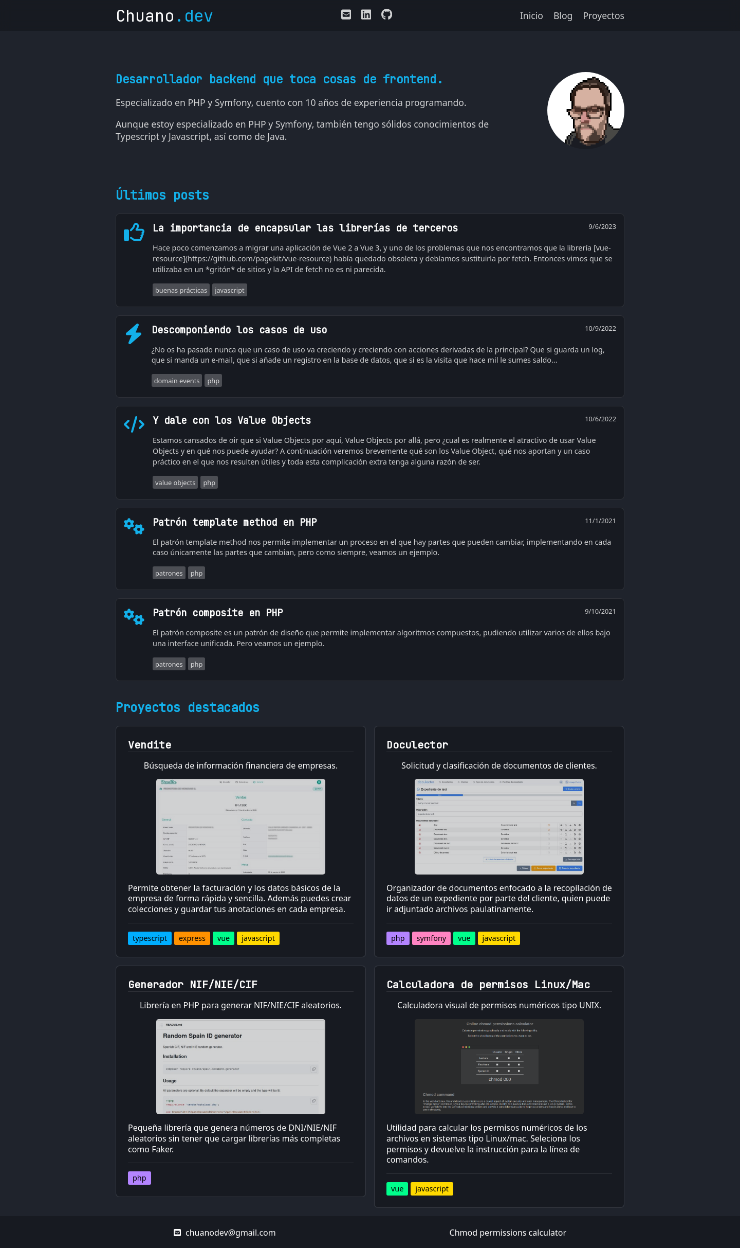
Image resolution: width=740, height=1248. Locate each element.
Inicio (531, 15)
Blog (562, 15)
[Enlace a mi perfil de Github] (384, 16)
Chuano (164, 16)
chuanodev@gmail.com (225, 1232)
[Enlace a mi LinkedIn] (366, 16)
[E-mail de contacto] (346, 16)
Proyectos (603, 15)
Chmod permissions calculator (508, 1232)
